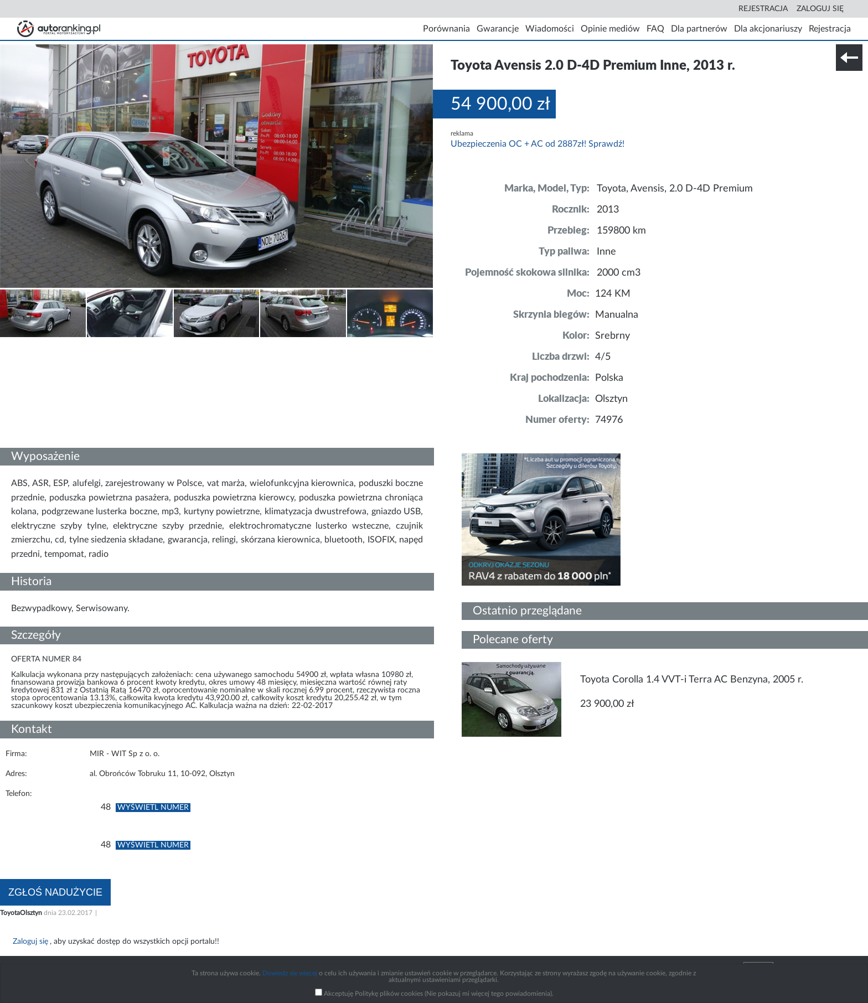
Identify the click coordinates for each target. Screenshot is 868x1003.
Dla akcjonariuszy (768, 28)
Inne (606, 252)
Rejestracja (763, 9)
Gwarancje (498, 28)
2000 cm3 (618, 273)
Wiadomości (549, 28)
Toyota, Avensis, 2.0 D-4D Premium (675, 189)
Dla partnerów (699, 28)
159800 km (621, 231)
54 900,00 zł (500, 104)
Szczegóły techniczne (38, 345)
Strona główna (58, 28)
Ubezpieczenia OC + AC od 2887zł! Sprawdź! (537, 143)
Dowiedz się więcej (289, 973)
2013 (608, 210)
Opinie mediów (610, 28)
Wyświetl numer (153, 807)
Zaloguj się (820, 9)
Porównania (446, 28)
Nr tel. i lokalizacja (109, 345)
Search (726, 9)
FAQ (655, 28)
